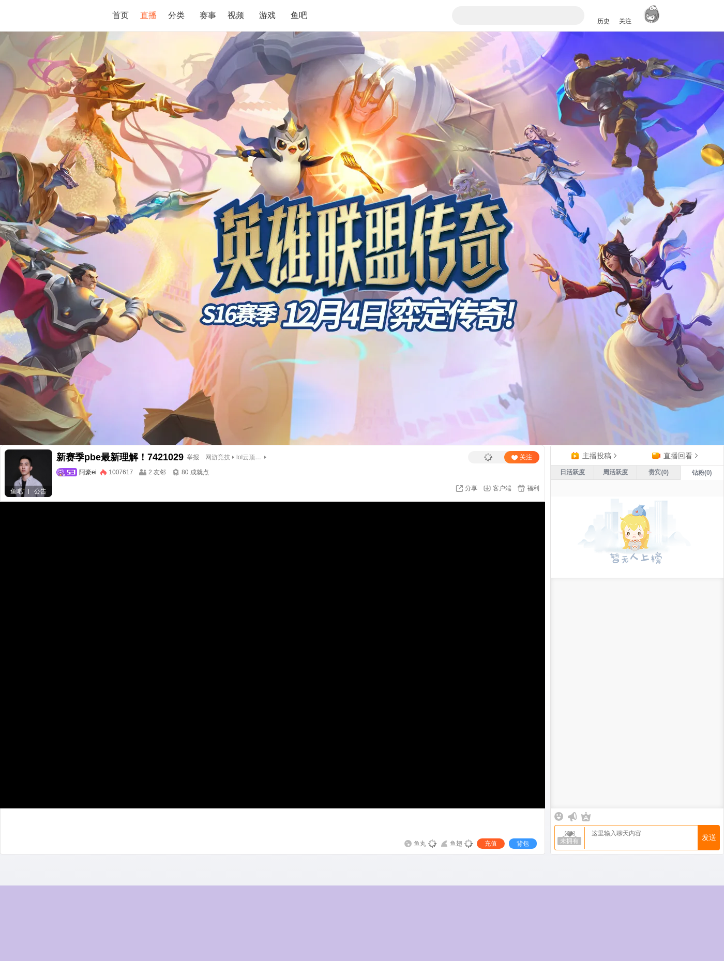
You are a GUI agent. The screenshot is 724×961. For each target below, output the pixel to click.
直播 (148, 15)
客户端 (502, 488)
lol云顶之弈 (249, 457)
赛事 (208, 15)
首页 (120, 15)
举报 (193, 457)
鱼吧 (299, 15)
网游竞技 (217, 457)
